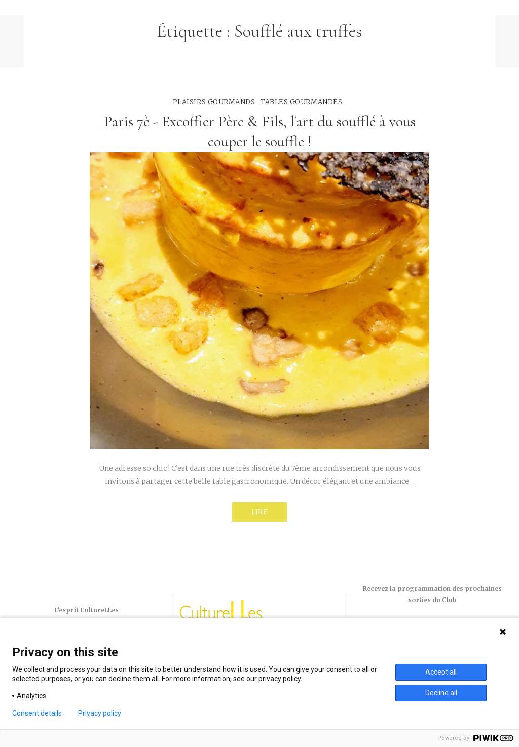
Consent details (37, 713)
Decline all (441, 693)
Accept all (441, 672)
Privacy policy (99, 713)
